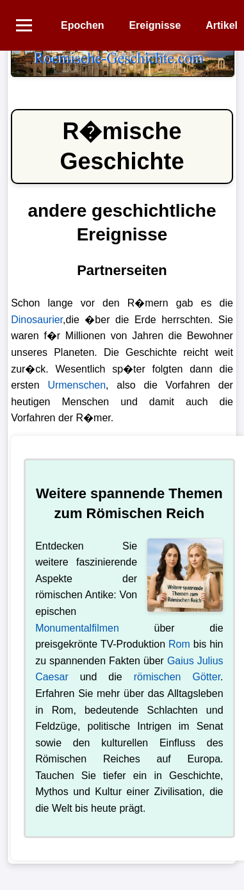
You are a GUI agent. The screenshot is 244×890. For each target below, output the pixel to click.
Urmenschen (76, 385)
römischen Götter (177, 676)
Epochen (82, 25)
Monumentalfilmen (77, 628)
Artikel (222, 25)
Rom (179, 644)
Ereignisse (155, 25)
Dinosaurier (37, 319)
